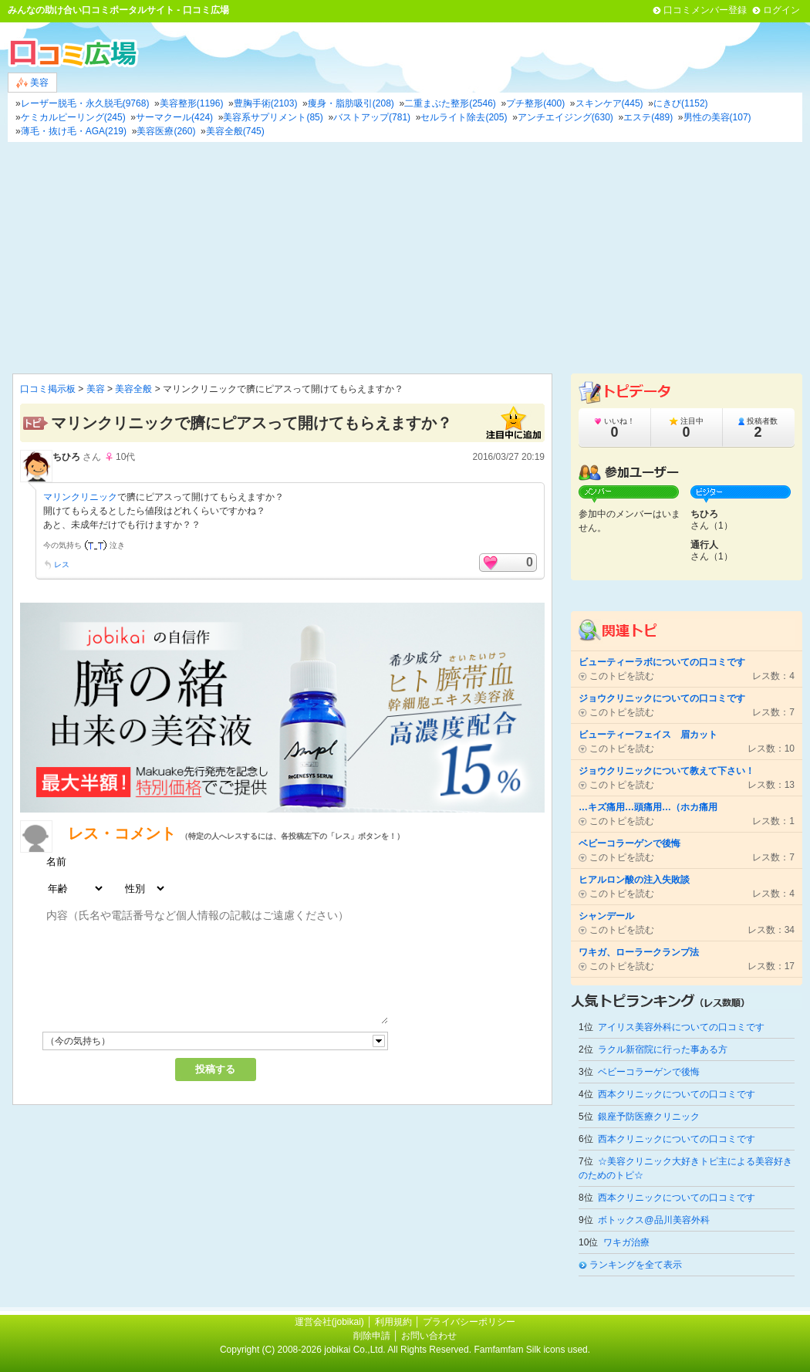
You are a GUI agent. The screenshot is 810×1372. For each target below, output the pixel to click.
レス (61, 564)
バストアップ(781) (371, 117)
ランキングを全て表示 (635, 1264)
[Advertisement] (405, 258)
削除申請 (371, 1335)
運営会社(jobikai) (330, 1321)
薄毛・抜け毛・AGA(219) (74, 131)
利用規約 (393, 1321)
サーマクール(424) (174, 117)
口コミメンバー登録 (705, 10)
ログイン (781, 10)
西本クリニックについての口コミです (676, 1094)
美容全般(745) (235, 131)
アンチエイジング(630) (565, 117)
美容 (32, 83)
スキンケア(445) (609, 103)
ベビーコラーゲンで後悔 (649, 1071)
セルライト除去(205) (463, 117)
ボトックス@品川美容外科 (653, 1220)
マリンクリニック (80, 497)
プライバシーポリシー (469, 1321)
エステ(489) (648, 117)
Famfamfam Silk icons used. (532, 1349)
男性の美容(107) (717, 117)
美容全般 (133, 389)
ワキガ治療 (626, 1242)
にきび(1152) (680, 103)
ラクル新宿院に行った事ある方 (662, 1049)
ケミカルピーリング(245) (73, 117)
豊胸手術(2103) (266, 103)
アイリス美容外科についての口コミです (681, 1027)
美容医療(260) (166, 131)
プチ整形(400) (535, 103)
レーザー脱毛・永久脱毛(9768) (85, 103)
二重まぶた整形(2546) (450, 103)
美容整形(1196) (192, 103)
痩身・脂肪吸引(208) (351, 103)
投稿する (215, 1069)
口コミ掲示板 (48, 389)
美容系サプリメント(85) (272, 117)
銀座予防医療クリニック (649, 1116)
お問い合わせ (429, 1335)
